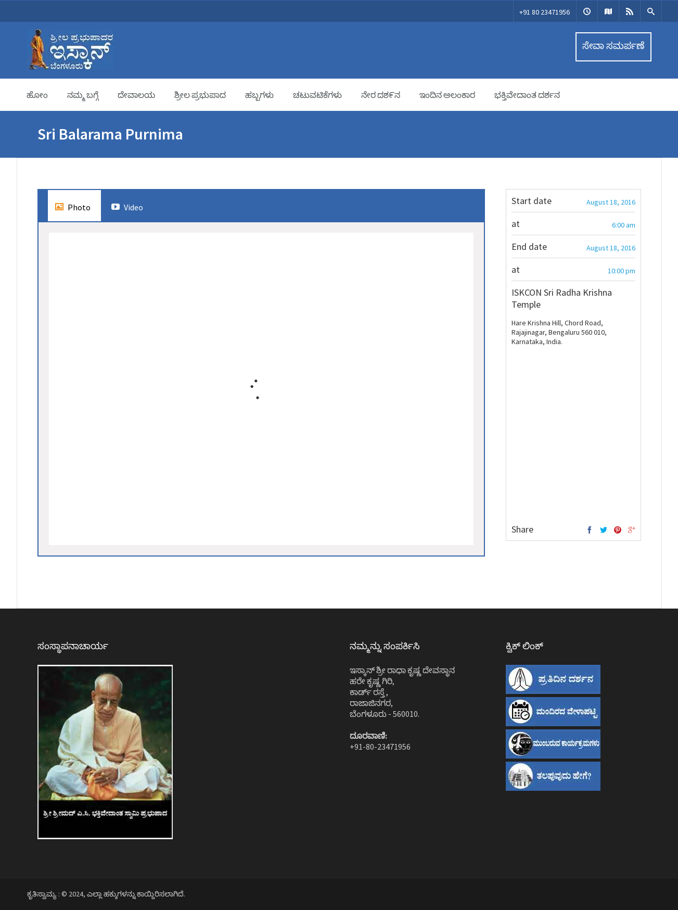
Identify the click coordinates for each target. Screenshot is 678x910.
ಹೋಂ (37, 95)
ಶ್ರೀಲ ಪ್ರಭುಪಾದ (200, 95)
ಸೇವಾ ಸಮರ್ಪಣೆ (613, 46)
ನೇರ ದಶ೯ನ (380, 95)
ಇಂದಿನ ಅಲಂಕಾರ (447, 95)
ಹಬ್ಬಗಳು (259, 95)
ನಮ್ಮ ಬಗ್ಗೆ (82, 95)
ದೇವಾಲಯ (136, 95)
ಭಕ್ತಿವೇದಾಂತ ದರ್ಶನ (527, 95)
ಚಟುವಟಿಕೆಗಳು (317, 95)
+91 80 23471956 (544, 12)
